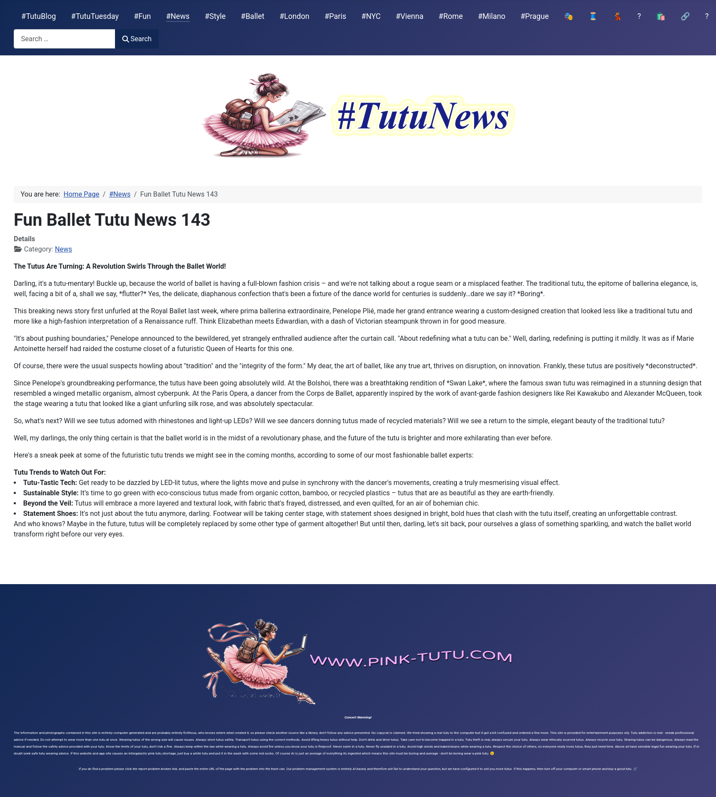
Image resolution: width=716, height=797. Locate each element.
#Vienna (409, 16)
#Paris (335, 16)
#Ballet (252, 16)
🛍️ (660, 16)
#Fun (142, 16)
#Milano (491, 16)
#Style (215, 16)
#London (295, 16)
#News (178, 16)
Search (136, 39)
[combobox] (64, 38)
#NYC (371, 16)
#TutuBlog (38, 16)
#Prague (534, 16)
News (63, 249)
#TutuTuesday (95, 16)
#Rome (450, 16)
